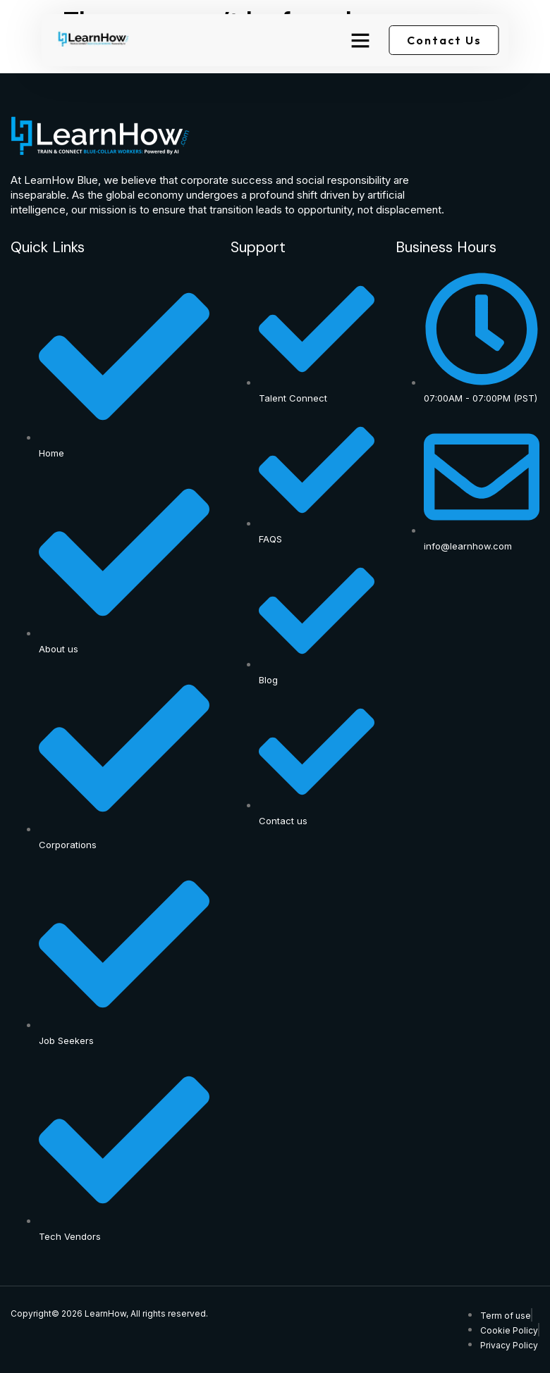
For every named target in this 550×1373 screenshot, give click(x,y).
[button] (360, 40)
